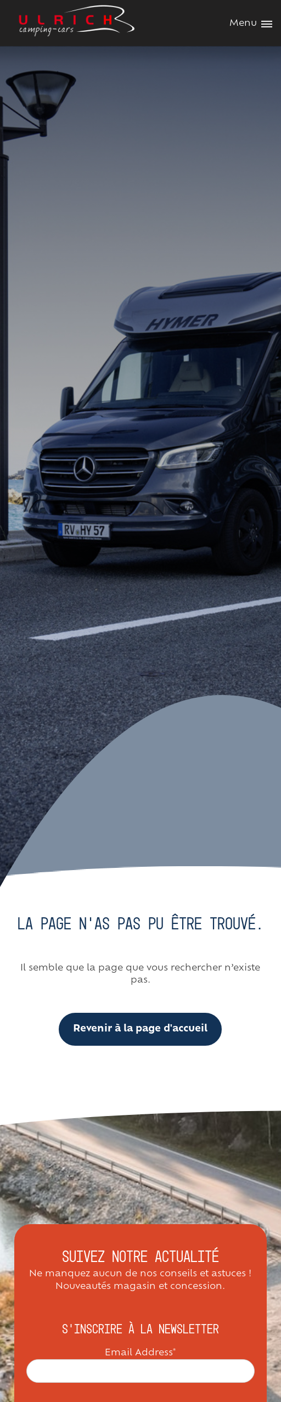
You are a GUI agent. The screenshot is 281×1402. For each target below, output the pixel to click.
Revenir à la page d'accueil (140, 1029)
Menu (250, 23)
